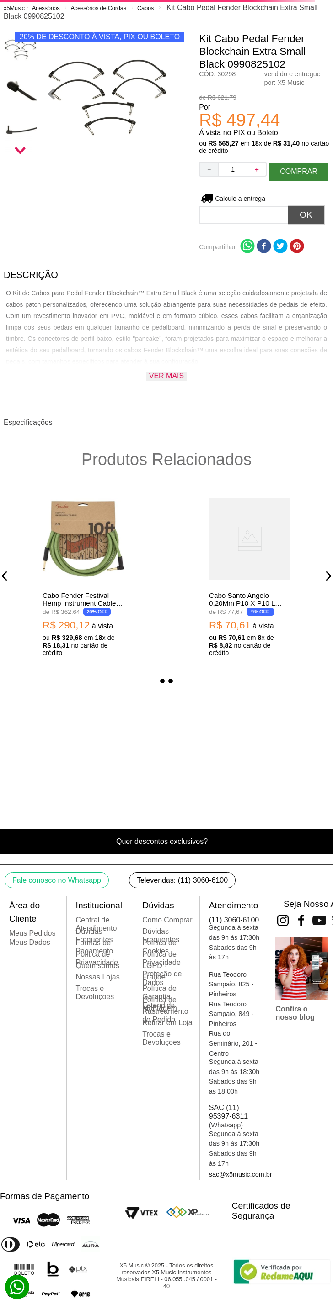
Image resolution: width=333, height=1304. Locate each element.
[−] (208, 169)
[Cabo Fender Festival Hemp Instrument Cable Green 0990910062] (83, 576)
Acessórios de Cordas (98, 8)
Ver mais (166, 376)
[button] (4, 576)
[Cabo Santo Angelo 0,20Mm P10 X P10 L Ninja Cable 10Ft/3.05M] (249, 576)
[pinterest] (297, 247)
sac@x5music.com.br (240, 1174)
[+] (257, 169)
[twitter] (280, 247)
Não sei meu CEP (240, 198)
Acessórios (46, 8)
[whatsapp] (247, 247)
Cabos (145, 8)
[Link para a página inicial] (14, 8)
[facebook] (264, 247)
